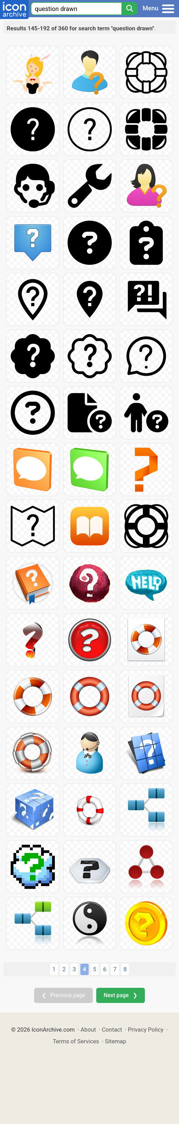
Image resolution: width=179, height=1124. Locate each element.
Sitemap (115, 1041)
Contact (112, 1029)
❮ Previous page (63, 995)
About (88, 1029)
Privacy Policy (145, 1029)
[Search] (129, 8)
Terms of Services (76, 1041)
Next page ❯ (120, 995)
